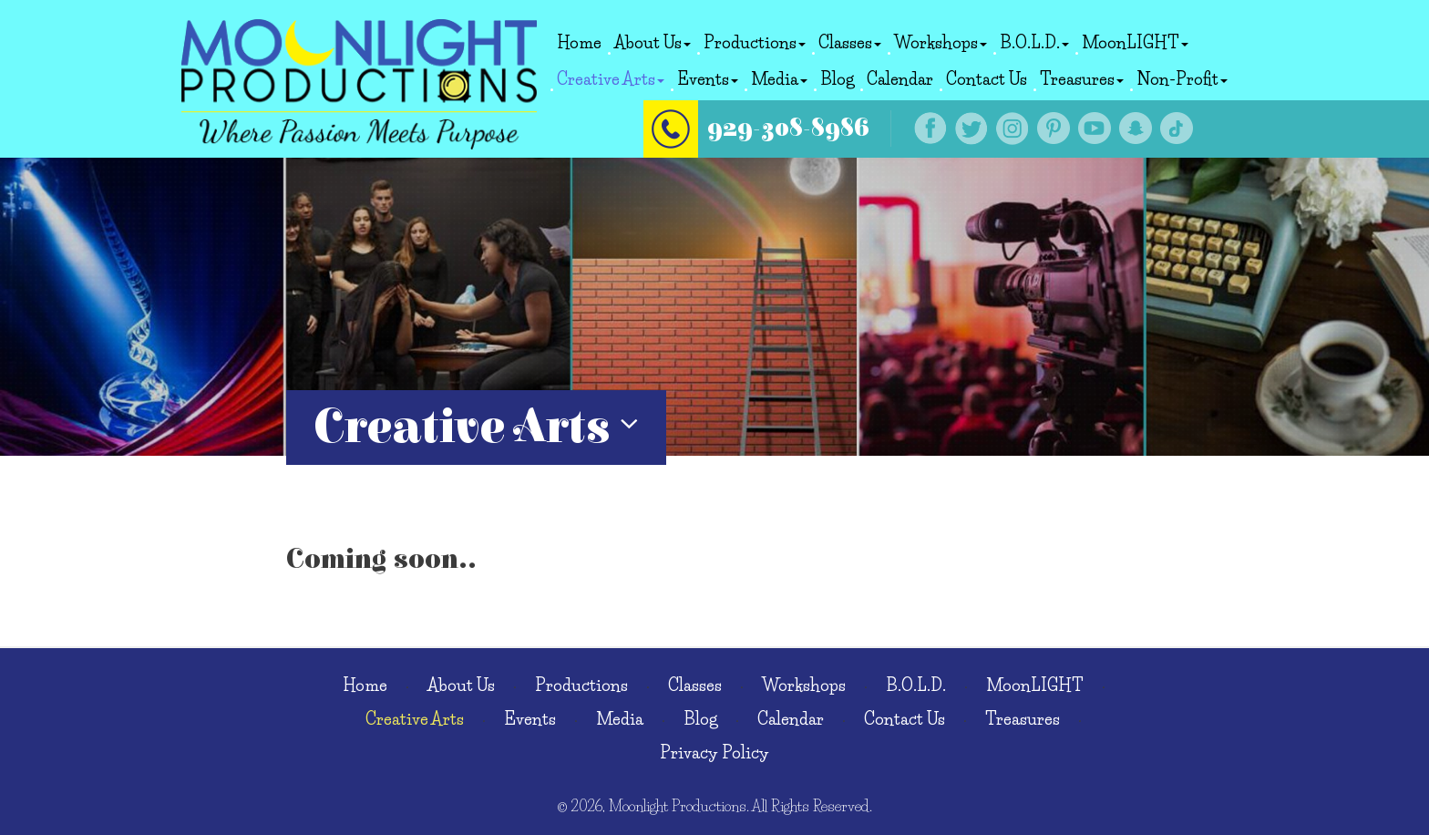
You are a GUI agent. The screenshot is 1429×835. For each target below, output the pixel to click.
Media (779, 79)
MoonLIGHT (1135, 43)
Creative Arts (610, 79)
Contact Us (986, 79)
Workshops (940, 43)
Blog (837, 79)
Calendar (900, 79)
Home (579, 43)
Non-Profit (1182, 79)
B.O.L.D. (1034, 43)
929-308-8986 (788, 128)
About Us (652, 43)
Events (707, 79)
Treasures (1082, 79)
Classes (849, 43)
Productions (755, 43)
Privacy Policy (714, 753)
